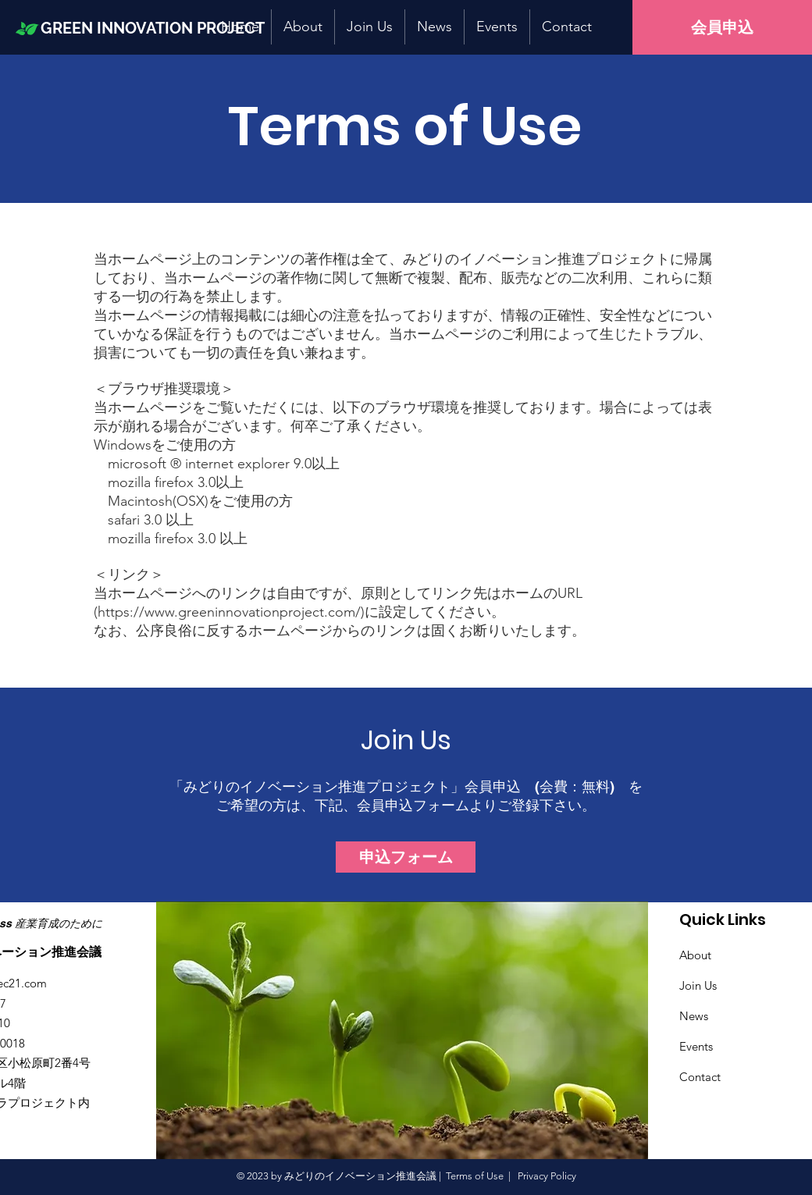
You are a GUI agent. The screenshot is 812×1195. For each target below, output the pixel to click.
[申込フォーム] (405, 857)
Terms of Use (475, 1176)
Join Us (698, 985)
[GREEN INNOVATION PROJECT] (166, 27)
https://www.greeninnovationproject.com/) (231, 612)
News (693, 1015)
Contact (700, 1076)
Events (696, 1046)
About (695, 955)
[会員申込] (722, 27)
